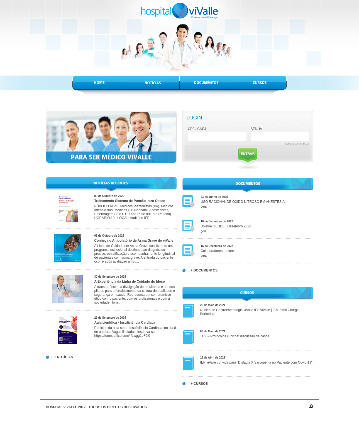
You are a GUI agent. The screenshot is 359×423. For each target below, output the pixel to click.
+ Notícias (63, 357)
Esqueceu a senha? (297, 144)
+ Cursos (199, 383)
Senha (256, 129)
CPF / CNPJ (197, 129)
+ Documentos (204, 270)
